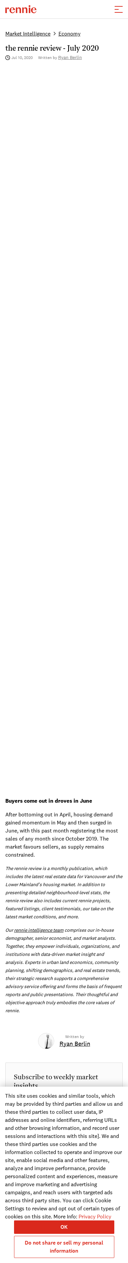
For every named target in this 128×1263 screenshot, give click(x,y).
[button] (119, 9)
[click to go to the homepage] (20, 9)
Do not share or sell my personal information (64, 1246)
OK (64, 1226)
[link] (74, 1044)
